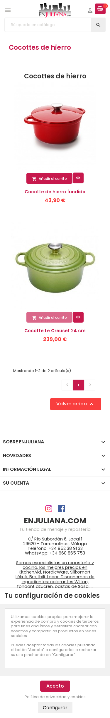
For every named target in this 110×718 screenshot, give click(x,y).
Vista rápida (78, 178)
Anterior (67, 385)
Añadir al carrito (49, 178)
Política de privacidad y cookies (55, 697)
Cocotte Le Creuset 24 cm (55, 331)
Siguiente (90, 385)
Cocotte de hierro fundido (55, 192)
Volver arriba (75, 404)
